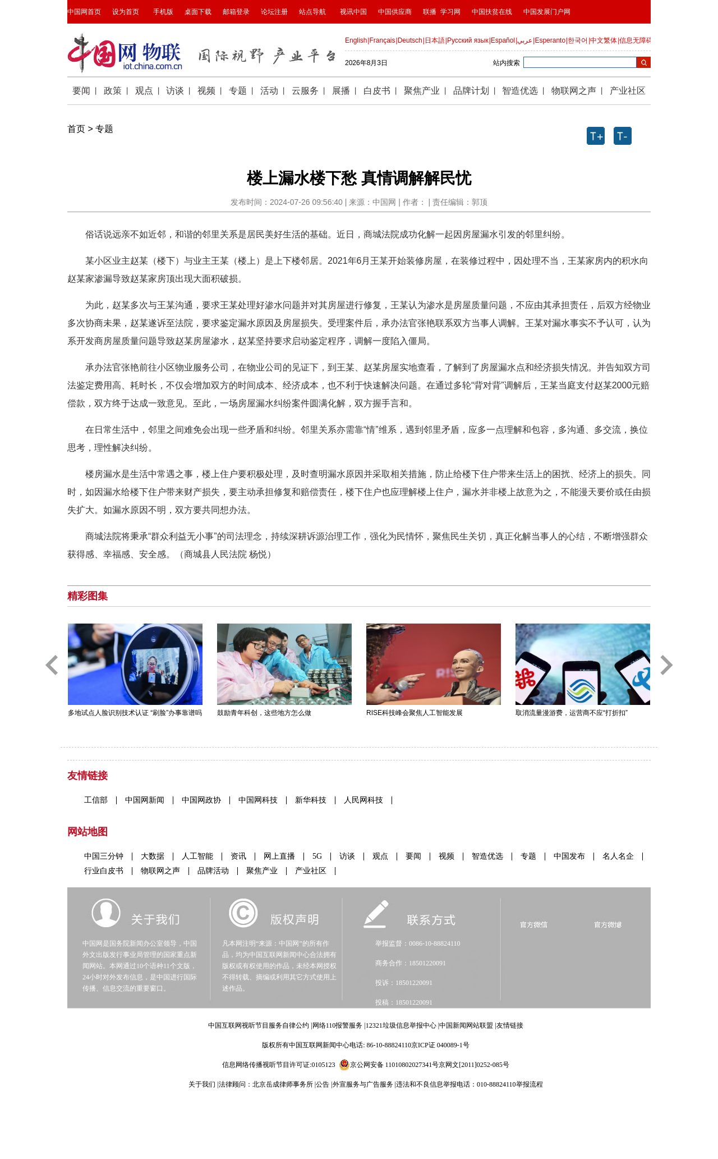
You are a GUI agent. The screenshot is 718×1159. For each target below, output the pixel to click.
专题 (104, 129)
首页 (76, 129)
